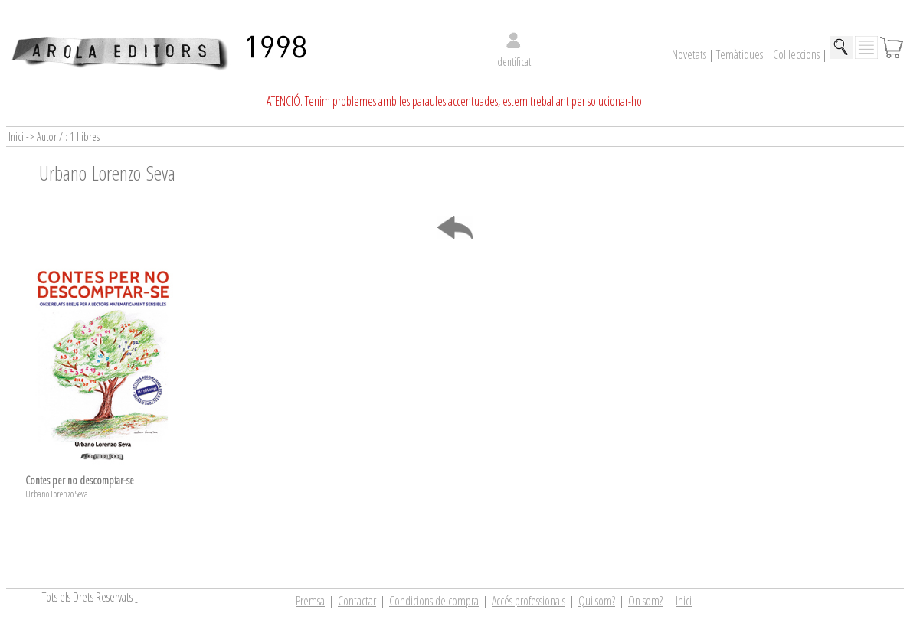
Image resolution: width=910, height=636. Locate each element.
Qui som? (596, 600)
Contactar (357, 600)
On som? (645, 600)
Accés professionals (528, 600)
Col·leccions (796, 54)
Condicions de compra (434, 600)
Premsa (310, 600)
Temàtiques (739, 54)
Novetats (689, 54)
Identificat (513, 61)
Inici (684, 600)
